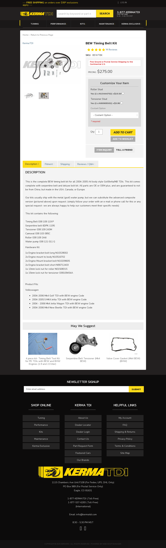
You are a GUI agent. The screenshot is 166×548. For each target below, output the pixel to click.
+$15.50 (107, 93)
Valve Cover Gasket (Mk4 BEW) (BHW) (123, 360)
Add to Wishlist (123, 139)
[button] (85, 14)
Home (25, 35)
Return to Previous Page (42, 35)
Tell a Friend (124, 150)
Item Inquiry (104, 150)
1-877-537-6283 (77, 502)
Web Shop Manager (112, 544)
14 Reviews (111, 49)
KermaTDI (28, 43)
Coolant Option (98, 108)
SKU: (89, 55)
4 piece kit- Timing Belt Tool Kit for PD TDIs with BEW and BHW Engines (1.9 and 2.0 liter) (42, 361)
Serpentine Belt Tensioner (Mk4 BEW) (83, 360)
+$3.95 (107, 103)
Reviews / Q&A (85, 164)
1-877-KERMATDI (76, 498)
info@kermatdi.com (86, 514)
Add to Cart (122, 132)
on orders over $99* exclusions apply (50, 4)
